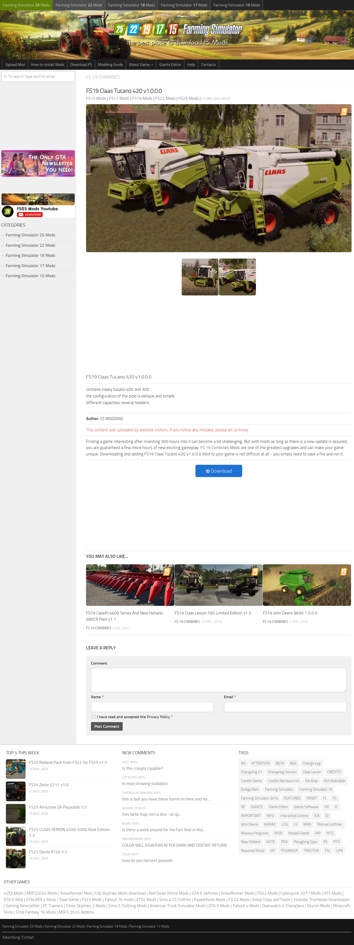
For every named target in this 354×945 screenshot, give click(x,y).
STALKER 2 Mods (41, 899)
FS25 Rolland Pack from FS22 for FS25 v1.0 (68, 762)
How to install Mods (47, 64)
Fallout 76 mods (119, 899)
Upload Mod (15, 64)
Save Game (69, 899)
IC (336, 807)
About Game (139, 64)
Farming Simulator (279, 789)
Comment (99, 663)
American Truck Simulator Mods (178, 905)
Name (97, 697)
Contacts (208, 64)
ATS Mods (332, 893)
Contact (28, 937)
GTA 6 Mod (13, 899)
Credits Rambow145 (283, 781)
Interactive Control (294, 816)
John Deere (249, 824)
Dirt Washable (334, 781)
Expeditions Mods (209, 899)
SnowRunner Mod (76, 893)
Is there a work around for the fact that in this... (164, 829)
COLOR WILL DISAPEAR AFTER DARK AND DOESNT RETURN (174, 845)
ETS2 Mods (146, 899)
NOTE (270, 842)
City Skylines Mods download (120, 893)
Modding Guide (110, 64)
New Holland (250, 842)
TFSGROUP (289, 850)
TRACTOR (311, 850)
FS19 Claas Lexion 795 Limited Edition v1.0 (213, 613)
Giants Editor (170, 64)
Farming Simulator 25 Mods (30, 235)
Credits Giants (251, 781)
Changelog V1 (251, 772)
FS (335, 798)
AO (243, 763)
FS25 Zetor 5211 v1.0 (49, 784)
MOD (278, 833)
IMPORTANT (251, 816)
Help (191, 64)
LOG (284, 824)
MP (318, 833)
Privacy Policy (158, 716)
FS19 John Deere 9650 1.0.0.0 (290, 613)
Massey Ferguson (254, 833)
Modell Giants (298, 833)
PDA (284, 842)
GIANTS (257, 807)
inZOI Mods (14, 893)
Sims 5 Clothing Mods (127, 905)
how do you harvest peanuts (147, 860)
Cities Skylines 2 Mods (85, 905)
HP (326, 807)
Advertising (11, 937)
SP (272, 850)
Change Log (312, 763)
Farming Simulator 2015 (259, 798)
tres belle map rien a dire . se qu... (152, 814)
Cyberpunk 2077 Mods (300, 893)
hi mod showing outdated (144, 783)
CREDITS (334, 772)
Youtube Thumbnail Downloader (321, 899)
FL (325, 798)
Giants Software (306, 807)
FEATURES (292, 798)
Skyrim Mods (318, 905)
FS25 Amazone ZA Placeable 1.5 (58, 807)
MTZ (330, 833)
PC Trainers (53, 905)
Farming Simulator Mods (26, 5)
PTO (336, 842)
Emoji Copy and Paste (271, 899)
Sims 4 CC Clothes (175, 899)
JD (327, 816)
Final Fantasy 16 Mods (36, 912)
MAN (307, 824)
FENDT (311, 798)
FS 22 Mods (239, 899)
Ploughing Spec (305, 842)
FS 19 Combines (103, 77)
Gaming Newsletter (23, 905)
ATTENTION (260, 763)
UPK (339, 850)
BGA (293, 763)
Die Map (311, 781)
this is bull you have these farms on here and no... (166, 799)
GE (243, 807)
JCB (316, 816)
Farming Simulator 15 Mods (30, 275)
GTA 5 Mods (219, 905)
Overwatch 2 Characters (283, 905)
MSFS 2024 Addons (76, 912)
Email (230, 697)
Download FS (81, 64)
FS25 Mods (92, 899)
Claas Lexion (312, 772)
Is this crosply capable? (142, 768)
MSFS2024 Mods (42, 893)
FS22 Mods (267, 893)
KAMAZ (270, 824)
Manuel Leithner (329, 824)
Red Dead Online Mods (169, 893)
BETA (280, 763)
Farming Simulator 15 (315, 789)
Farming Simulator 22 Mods (30, 245)
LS (295, 824)
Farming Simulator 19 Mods (30, 255)
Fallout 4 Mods (246, 905)
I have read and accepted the (132, 716)
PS (325, 842)
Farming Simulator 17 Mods (30, 265)
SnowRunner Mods (237, 893)
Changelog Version (282, 772)
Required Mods (253, 850)
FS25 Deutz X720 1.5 (48, 851)
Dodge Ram (250, 789)
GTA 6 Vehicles (205, 893)
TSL (327, 850)
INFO (270, 816)
